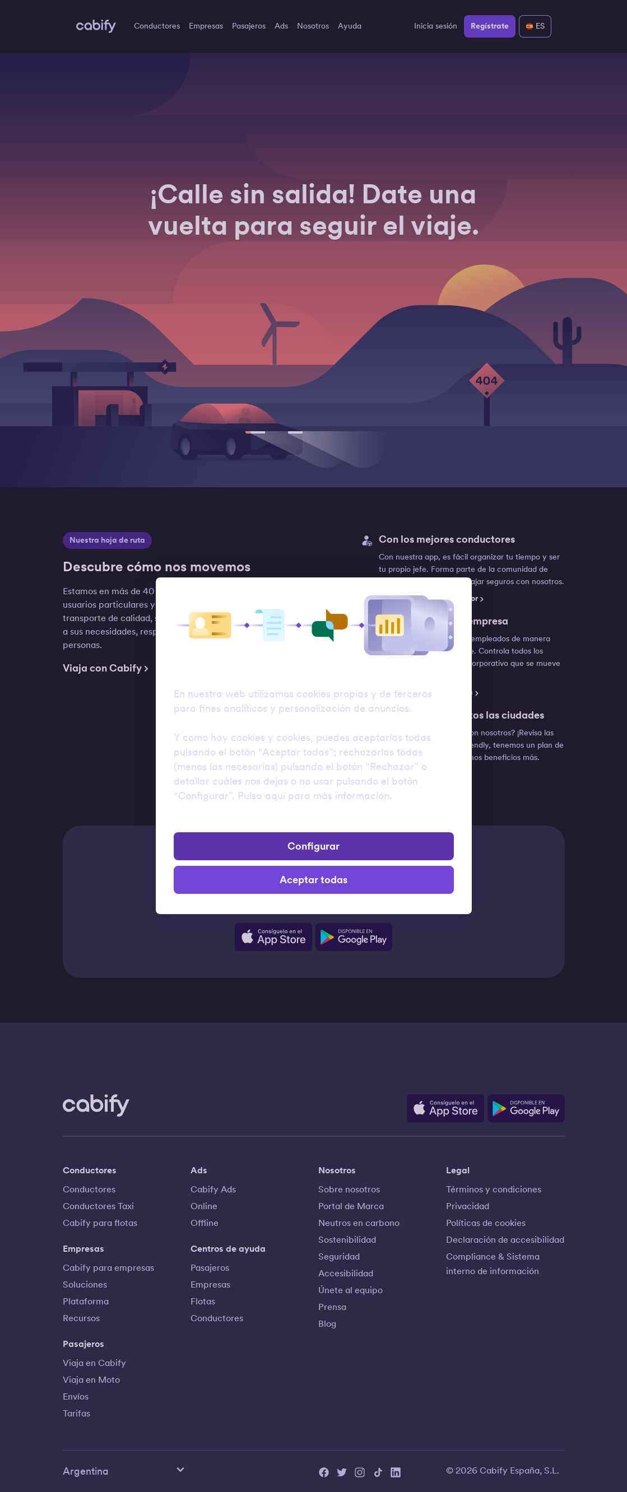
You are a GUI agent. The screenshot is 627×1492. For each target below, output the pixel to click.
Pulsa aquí (261, 796)
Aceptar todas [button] (313, 880)
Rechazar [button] (313, 819)
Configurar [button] (313, 846)
